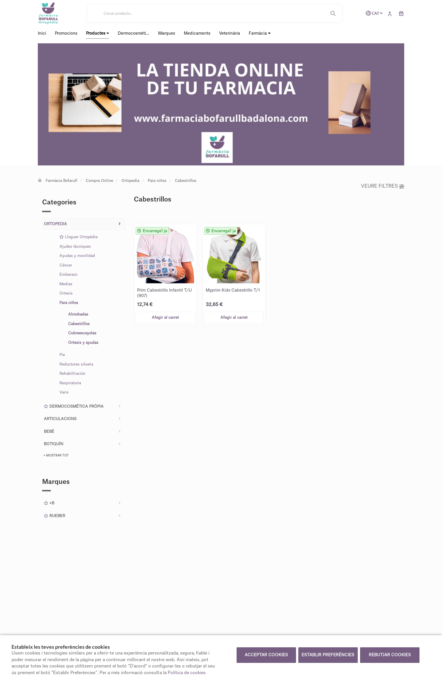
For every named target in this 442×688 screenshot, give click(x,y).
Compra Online (99, 180)
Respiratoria (70, 383)
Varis (64, 392)
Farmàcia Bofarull (61, 180)
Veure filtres (382, 186)
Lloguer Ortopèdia (78, 237)
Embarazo (68, 274)
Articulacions (60, 419)
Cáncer (65, 265)
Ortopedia (130, 180)
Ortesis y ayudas (83, 342)
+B (49, 503)
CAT (373, 13)
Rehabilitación (72, 373)
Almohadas (78, 314)
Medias (65, 284)
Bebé (49, 431)
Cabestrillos (185, 180)
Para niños (157, 180)
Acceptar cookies (266, 655)
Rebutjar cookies (390, 655)
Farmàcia (260, 33)
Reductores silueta (76, 364)
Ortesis (66, 293)
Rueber (54, 516)
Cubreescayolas (82, 333)
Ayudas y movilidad (77, 256)
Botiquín (53, 444)
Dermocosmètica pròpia (74, 406)
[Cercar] (215, 13)
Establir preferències (327, 655)
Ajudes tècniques (75, 246)
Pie (62, 355)
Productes (97, 33)
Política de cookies (187, 673)
